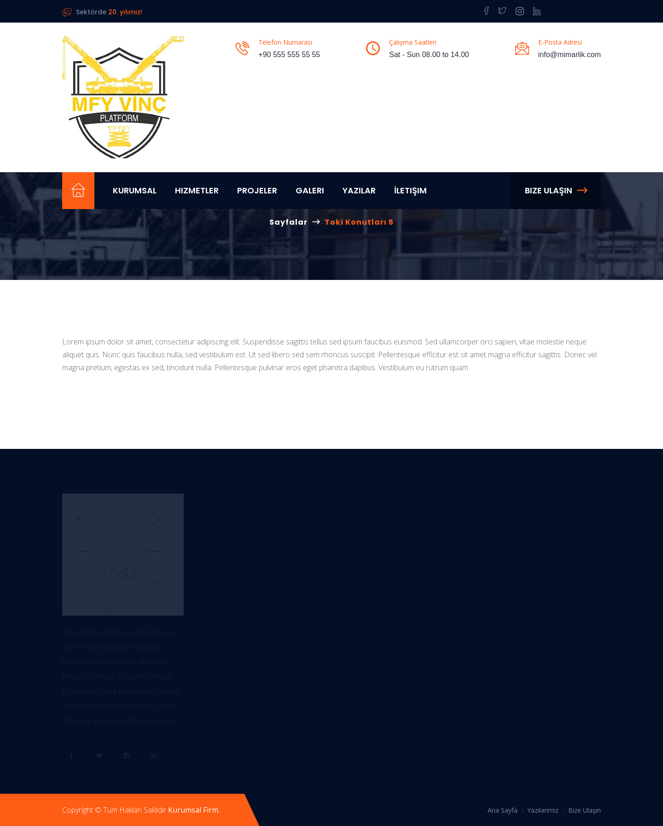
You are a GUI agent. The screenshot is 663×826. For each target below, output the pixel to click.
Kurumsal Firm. (194, 810)
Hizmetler (197, 190)
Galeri (310, 190)
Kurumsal (135, 190)
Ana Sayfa (503, 810)
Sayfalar (288, 222)
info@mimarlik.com (569, 54)
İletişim (410, 190)
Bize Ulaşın (556, 190)
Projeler (257, 190)
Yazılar (359, 190)
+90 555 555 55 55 (289, 54)
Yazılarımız (542, 810)
